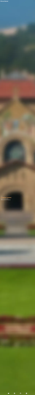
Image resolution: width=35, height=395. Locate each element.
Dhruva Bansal (4, 1)
